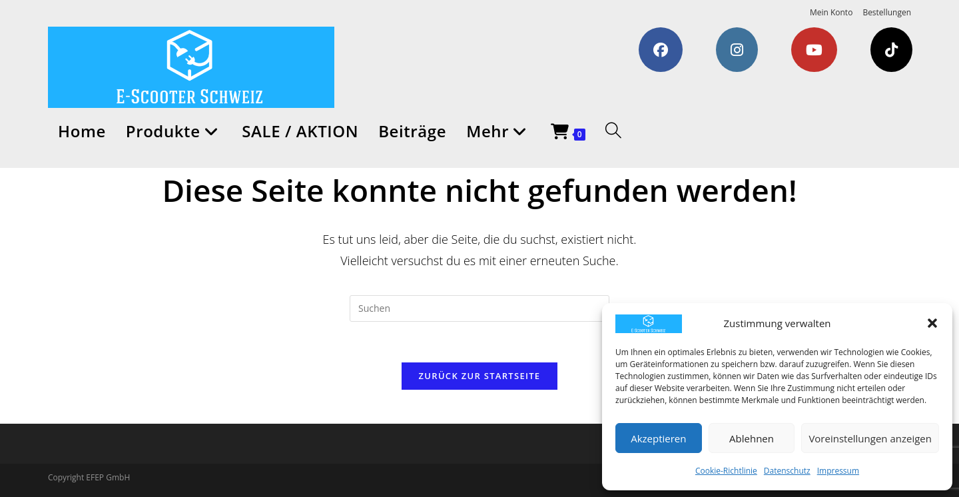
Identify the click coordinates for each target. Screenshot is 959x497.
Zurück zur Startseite (480, 376)
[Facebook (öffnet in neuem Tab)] (661, 49)
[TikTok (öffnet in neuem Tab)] (891, 49)
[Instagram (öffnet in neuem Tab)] (737, 49)
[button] (932, 323)
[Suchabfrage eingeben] (479, 308)
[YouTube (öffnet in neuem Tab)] (814, 49)
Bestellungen (886, 12)
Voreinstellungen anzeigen (870, 438)
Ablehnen (751, 438)
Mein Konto (831, 12)
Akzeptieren (658, 438)
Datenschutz (787, 470)
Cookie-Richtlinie (726, 470)
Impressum (838, 470)
